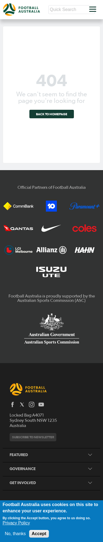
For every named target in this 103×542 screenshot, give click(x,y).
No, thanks (15, 533)
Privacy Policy (16, 523)
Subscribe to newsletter (33, 437)
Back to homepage (51, 114)
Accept (39, 533)
